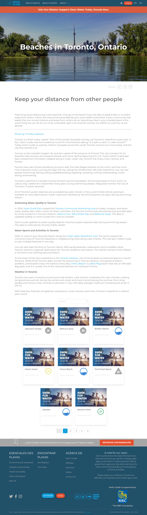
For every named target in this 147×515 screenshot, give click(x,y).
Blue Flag (95, 263)
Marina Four (64, 214)
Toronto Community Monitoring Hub (75, 208)
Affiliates (70, 463)
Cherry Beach (78, 263)
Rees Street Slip (80, 214)
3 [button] (76, 431)
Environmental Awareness (21, 462)
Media (69, 472)
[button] (59, 431)
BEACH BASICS (33, 3)
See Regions (43, 462)
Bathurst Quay (103, 214)
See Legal (87, 512)
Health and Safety (17, 472)
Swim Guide (71, 458)
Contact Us (71, 477)
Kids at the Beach (17, 476)
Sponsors (70, 468)
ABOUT (63, 3)
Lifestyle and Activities (19, 467)
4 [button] (81, 431)
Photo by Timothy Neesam (29, 134)
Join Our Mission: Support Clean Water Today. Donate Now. (73, 9)
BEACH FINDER (50, 3)
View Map (42, 467)
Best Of (12, 481)
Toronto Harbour (69, 258)
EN (135, 3)
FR (140, 3)
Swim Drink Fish (32, 208)
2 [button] (70, 431)
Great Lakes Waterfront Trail (82, 236)
